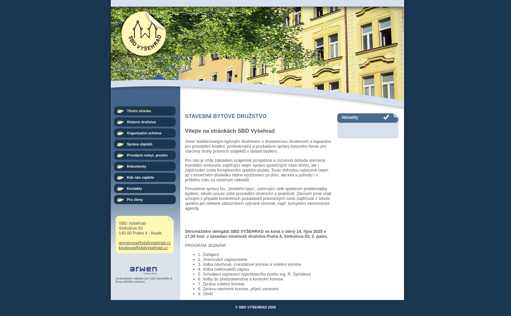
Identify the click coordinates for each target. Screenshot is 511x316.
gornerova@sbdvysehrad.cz (145, 242)
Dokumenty (136, 166)
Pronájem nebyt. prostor (147, 155)
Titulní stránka (139, 111)
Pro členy (135, 200)
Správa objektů (140, 144)
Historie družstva (141, 122)
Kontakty (134, 188)
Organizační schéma (144, 133)
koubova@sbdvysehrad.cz (143, 247)
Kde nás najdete (140, 177)
